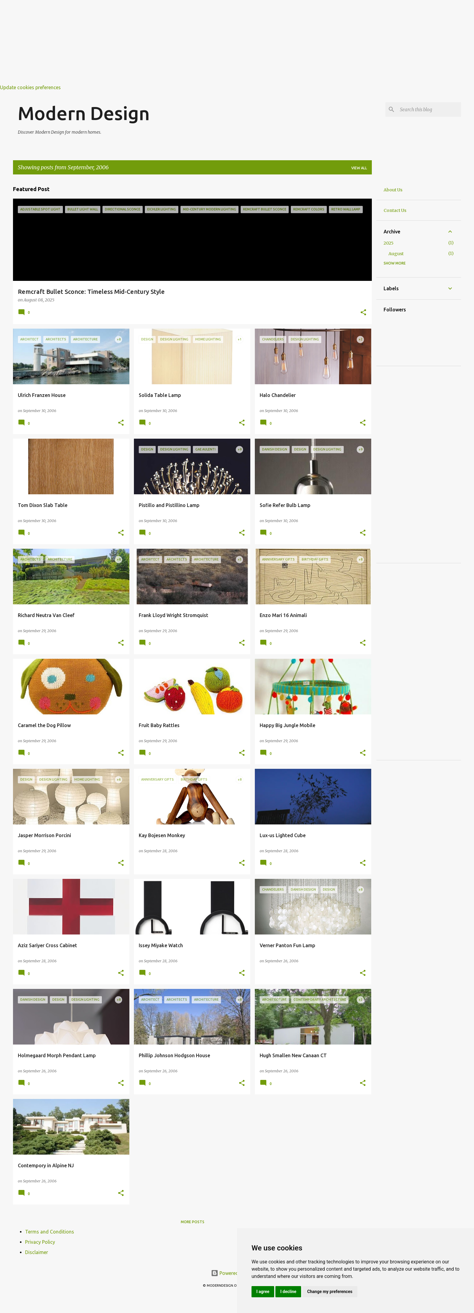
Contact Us (395, 210)
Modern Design (84, 113)
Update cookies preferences (30, 87)
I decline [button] (288, 1291)
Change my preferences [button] (329, 1291)
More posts (192, 1222)
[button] (363, 313)
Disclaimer (36, 1252)
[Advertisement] (181, 42)
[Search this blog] (429, 109)
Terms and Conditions (49, 1231)
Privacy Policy (40, 1242)
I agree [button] (262, 1291)
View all (359, 168)
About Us (393, 190)
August (396, 253)
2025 (389, 243)
